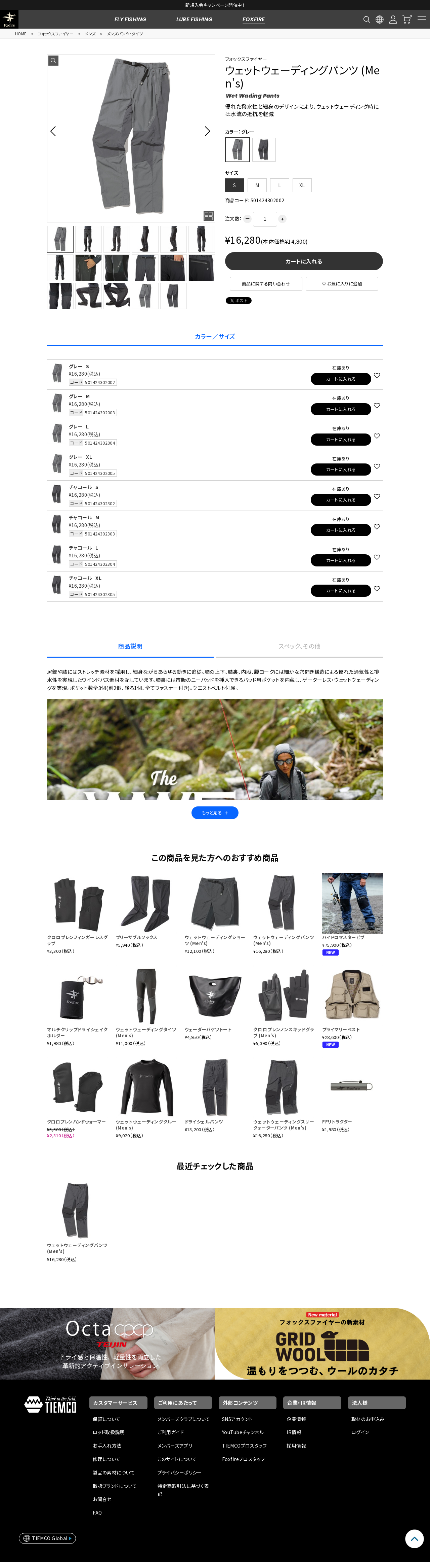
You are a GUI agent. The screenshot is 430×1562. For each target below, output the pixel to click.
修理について (107, 1459)
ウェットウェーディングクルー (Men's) (146, 1124)
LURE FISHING (194, 19)
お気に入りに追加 (342, 283)
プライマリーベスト (341, 1029)
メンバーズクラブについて (184, 1419)
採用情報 (296, 1445)
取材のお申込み (368, 1419)
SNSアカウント (237, 1419)
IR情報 (294, 1432)
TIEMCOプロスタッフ (244, 1445)
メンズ (90, 33)
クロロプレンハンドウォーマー (76, 1121)
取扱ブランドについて (115, 1486)
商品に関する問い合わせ (266, 283)
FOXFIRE (254, 19)
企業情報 (296, 1419)
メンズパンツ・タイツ (125, 33)
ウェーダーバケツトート (208, 1029)
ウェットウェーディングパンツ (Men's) (283, 940)
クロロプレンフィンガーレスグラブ (77, 940)
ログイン (360, 1432)
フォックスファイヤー (56, 33)
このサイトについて (177, 1459)
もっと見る (215, 812)
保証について (107, 1419)
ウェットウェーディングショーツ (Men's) (215, 940)
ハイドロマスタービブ (343, 937)
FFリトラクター (337, 1121)
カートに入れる (304, 261)
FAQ (97, 1512)
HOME (21, 33)
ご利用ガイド (171, 1432)
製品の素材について (114, 1472)
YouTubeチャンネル (243, 1432)
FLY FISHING (130, 19)
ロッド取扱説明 (109, 1432)
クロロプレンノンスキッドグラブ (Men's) (283, 1032)
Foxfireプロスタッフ (243, 1459)
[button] (54, 131)
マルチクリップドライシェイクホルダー (77, 1032)
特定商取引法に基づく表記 (183, 1490)
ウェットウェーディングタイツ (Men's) (146, 1032)
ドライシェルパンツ (204, 1121)
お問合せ (102, 1499)
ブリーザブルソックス (136, 937)
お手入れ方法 (107, 1445)
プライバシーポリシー (180, 1472)
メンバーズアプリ (175, 1445)
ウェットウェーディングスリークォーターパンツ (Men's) (283, 1124)
